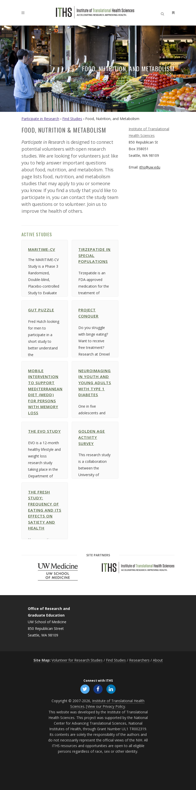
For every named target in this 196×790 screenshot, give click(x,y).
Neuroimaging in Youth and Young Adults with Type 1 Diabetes (107, 382)
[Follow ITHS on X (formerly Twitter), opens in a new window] (84, 688)
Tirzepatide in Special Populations (107, 255)
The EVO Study (57, 431)
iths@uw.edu (149, 167)
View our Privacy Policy (106, 706)
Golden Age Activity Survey (104, 437)
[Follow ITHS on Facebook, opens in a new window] (97, 688)
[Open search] (163, 13)
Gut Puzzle (54, 309)
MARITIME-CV (54, 249)
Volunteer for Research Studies (77, 660)
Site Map (41, 660)
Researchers (139, 660)
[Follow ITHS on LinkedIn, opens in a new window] (111, 688)
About (158, 660)
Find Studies (72, 118)
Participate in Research (40, 118)
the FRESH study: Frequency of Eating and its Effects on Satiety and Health (57, 509)
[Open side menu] (172, 12)
